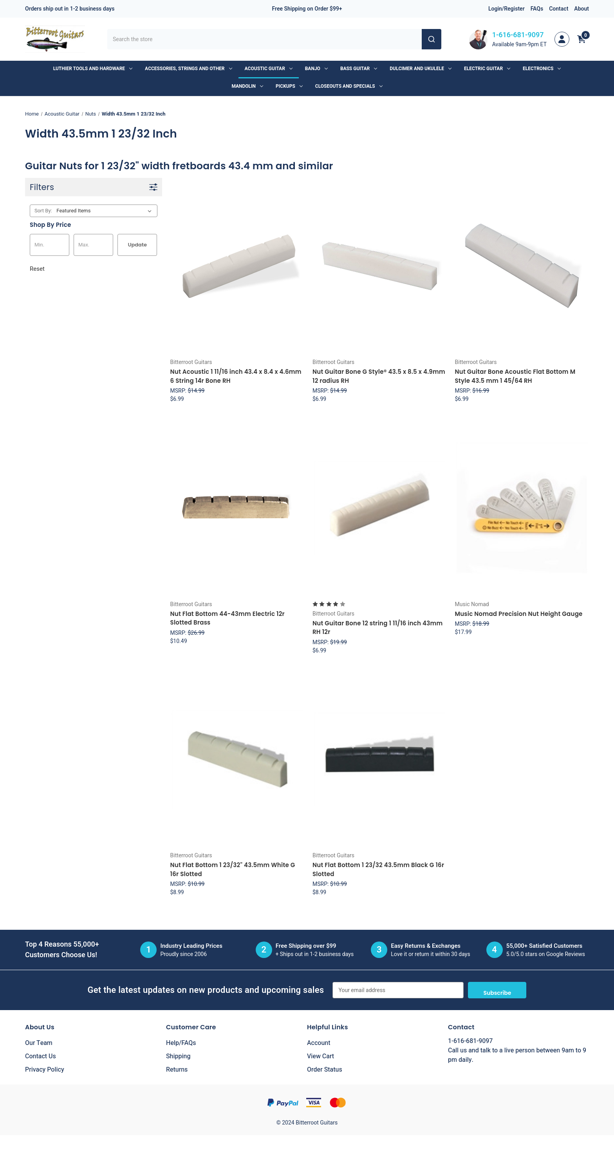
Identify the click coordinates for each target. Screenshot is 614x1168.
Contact (558, 9)
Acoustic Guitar (269, 68)
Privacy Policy (44, 1069)
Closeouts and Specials (349, 86)
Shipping (178, 1056)
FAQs (537, 9)
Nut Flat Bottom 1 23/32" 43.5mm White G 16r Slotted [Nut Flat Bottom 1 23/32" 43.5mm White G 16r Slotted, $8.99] (232, 869)
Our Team (38, 1043)
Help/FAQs (181, 1043)
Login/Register (506, 9)
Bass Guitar (358, 68)
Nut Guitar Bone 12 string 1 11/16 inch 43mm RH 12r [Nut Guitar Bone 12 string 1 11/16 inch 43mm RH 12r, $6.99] (377, 627)
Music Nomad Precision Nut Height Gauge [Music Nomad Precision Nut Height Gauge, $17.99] (518, 614)
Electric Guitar (487, 68)
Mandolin (247, 86)
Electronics (542, 68)
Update (137, 244)
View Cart (320, 1056)
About (581, 9)
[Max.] (93, 245)
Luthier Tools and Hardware (92, 68)
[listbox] (105, 211)
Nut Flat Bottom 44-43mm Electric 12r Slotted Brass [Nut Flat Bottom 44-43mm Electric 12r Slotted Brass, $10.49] (227, 618)
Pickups (289, 86)
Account (318, 1043)
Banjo (316, 68)
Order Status (324, 1069)
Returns (177, 1069)
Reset (37, 268)
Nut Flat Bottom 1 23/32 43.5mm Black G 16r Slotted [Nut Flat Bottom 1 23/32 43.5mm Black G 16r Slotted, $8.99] (378, 869)
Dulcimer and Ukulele (420, 68)
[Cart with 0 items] (581, 39)
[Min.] (49, 245)
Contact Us (40, 1056)
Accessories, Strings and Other (188, 68)
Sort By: (43, 210)
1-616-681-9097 (518, 35)
